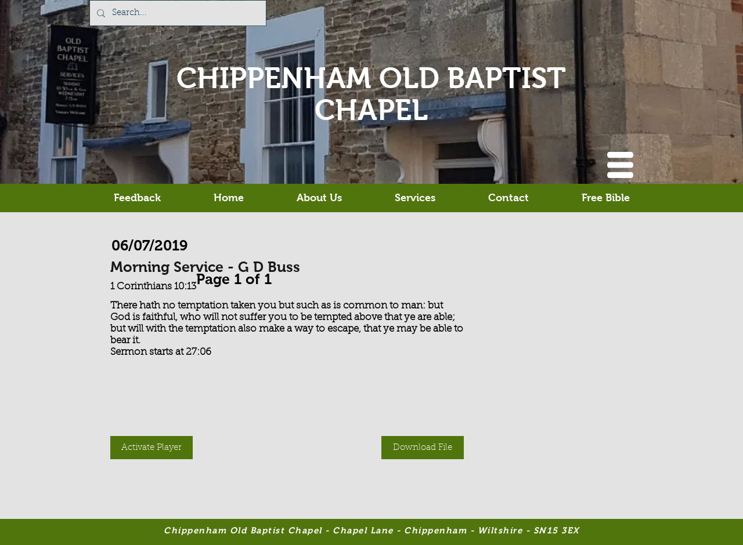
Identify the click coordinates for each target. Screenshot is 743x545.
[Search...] (176, 13)
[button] (620, 165)
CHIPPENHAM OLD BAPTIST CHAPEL (371, 94)
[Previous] (190, 276)
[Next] (277, 276)
